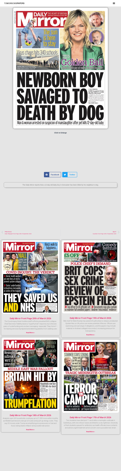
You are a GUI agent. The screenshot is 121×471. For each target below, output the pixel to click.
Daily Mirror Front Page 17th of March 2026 (90, 417)
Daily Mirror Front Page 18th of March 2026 (30, 415)
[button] (114, 3)
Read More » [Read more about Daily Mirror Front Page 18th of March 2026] (30, 429)
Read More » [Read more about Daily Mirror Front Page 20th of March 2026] (30, 333)
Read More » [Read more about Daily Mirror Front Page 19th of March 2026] (90, 335)
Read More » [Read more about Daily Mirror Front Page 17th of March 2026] (90, 432)
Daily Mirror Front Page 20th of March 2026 (30, 318)
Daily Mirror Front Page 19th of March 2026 (90, 318)
